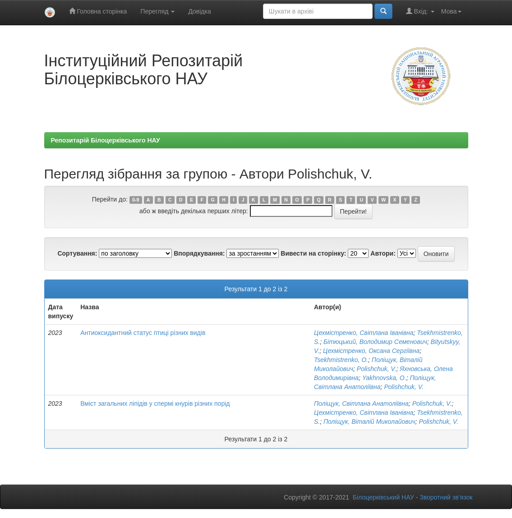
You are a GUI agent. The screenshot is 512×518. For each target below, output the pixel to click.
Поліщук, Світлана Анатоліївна (361, 403)
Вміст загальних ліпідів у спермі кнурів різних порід (155, 403)
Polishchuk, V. (377, 368)
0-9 (135, 199)
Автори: (383, 253)
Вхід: (420, 11)
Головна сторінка (98, 11)
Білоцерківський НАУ (383, 497)
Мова (451, 11)
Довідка (199, 11)
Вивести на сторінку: (313, 253)
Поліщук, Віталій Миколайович (369, 421)
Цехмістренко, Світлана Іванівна (364, 332)
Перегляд (157, 11)
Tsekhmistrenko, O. (341, 359)
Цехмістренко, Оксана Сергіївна (371, 350)
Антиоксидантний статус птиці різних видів (142, 332)
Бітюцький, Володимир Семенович (375, 341)
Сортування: (77, 253)
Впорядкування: (199, 253)
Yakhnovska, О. (384, 377)
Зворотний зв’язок (446, 497)
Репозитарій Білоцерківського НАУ (105, 140)
